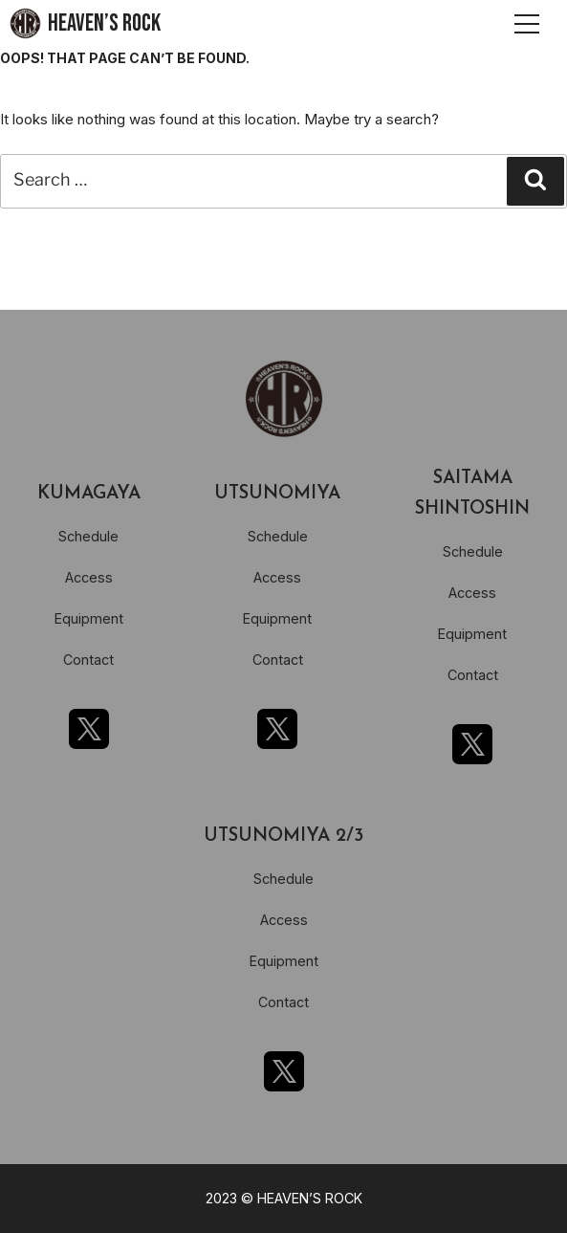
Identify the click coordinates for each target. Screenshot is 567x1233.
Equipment (89, 618)
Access (89, 577)
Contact (88, 659)
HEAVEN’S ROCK (104, 23)
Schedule (88, 536)
